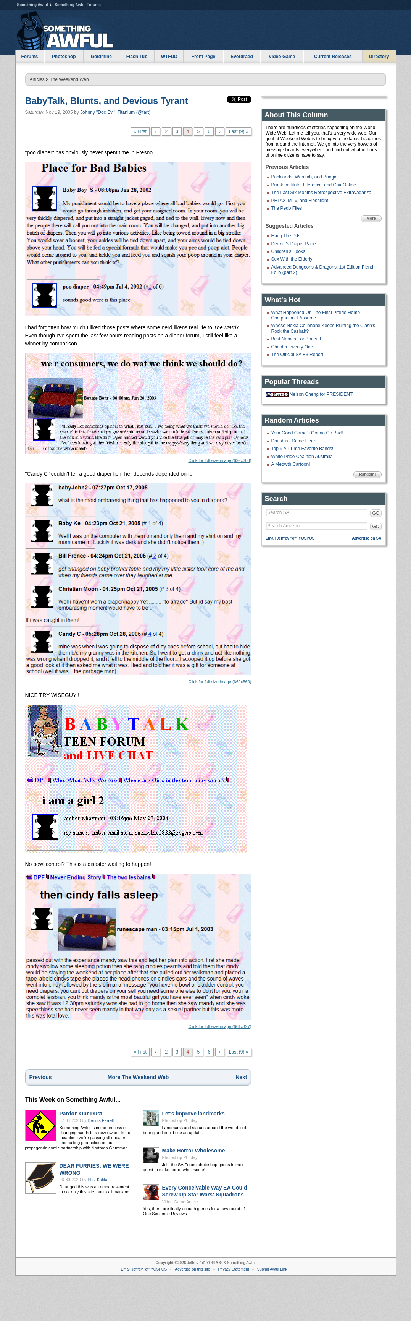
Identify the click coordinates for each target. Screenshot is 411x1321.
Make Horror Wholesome (193, 1151)
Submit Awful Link (272, 1269)
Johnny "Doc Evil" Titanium (107, 112)
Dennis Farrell (101, 1120)
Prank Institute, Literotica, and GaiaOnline (313, 185)
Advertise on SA (366, 538)
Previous (40, 1077)
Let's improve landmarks (193, 1113)
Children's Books (288, 251)
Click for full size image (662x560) (138, 583)
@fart (143, 112)
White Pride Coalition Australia (302, 456)
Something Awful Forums (78, 5)
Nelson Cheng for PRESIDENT (321, 394)
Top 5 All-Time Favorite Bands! (302, 448)
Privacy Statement (233, 1269)
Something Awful (32, 5)
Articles (37, 79)
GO (376, 513)
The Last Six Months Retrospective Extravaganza (321, 192)
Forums (29, 56)
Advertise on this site (192, 1269)
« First (140, 131)
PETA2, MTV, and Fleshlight (299, 200)
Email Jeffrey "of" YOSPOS (290, 538)
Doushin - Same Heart (294, 441)
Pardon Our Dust (81, 1113)
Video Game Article (180, 1201)
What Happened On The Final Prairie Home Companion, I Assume (315, 315)
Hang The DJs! (286, 235)
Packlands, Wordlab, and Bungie (304, 177)
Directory (379, 56)
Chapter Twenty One (292, 347)
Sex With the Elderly (292, 259)
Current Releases (333, 56)
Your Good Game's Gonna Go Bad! (307, 433)
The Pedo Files (286, 208)
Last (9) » (238, 131)
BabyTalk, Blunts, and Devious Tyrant (106, 101)
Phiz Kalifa (98, 1179)
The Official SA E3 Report (297, 354)
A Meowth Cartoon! (290, 464)
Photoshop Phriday (180, 1120)
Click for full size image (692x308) (138, 408)
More (371, 218)
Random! (367, 474)
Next (241, 1077)
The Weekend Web (69, 79)
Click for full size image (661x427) (138, 951)
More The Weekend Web (138, 1077)
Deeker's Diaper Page (293, 243)
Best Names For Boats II (296, 339)
